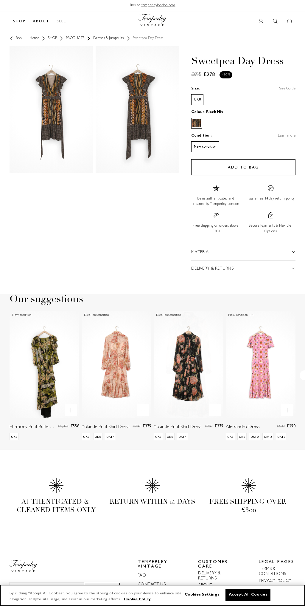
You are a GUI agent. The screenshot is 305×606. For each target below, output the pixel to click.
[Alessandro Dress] (260, 380)
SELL (61, 21)
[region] (152, 595)
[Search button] (275, 21)
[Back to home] (152, 21)
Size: (195, 88)
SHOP (19, 21)
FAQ (142, 575)
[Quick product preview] (71, 410)
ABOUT (41, 21)
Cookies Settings (202, 594)
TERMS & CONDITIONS (272, 571)
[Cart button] (289, 21)
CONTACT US (152, 584)
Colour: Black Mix (207, 112)
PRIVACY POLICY (275, 581)
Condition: (201, 135)
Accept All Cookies (248, 594)
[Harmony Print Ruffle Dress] (44, 380)
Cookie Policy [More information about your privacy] (137, 599)
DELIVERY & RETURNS (209, 575)
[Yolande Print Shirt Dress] (116, 380)
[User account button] (261, 21)
